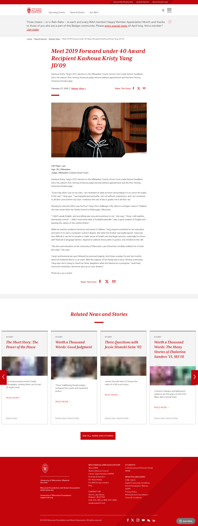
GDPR (127, 489)
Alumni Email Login (160, 2)
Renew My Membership (123, 2)
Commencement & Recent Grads (139, 468)
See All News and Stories (98, 435)
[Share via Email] (144, 88)
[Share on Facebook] (133, 88)
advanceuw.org (46, 490)
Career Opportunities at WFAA (101, 474)
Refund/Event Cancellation (136, 494)
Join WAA (93, 12)
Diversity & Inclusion (96, 477)
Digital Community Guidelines (137, 483)
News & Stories (77, 12)
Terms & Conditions (133, 497)
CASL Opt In (130, 480)
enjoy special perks (116, 25)
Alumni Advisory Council (98, 471)
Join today (33, 29)
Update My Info (142, 2)
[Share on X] (138, 88)
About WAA (93, 468)
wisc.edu (44, 482)
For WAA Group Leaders (98, 482)
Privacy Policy (131, 492)
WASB (127, 471)
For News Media (95, 479)
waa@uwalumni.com (96, 503)
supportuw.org (46, 497)
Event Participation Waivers (136, 486)
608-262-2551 (94, 500)
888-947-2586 (110, 500)
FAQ (90, 485)
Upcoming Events (57, 12)
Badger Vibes (78, 88)
